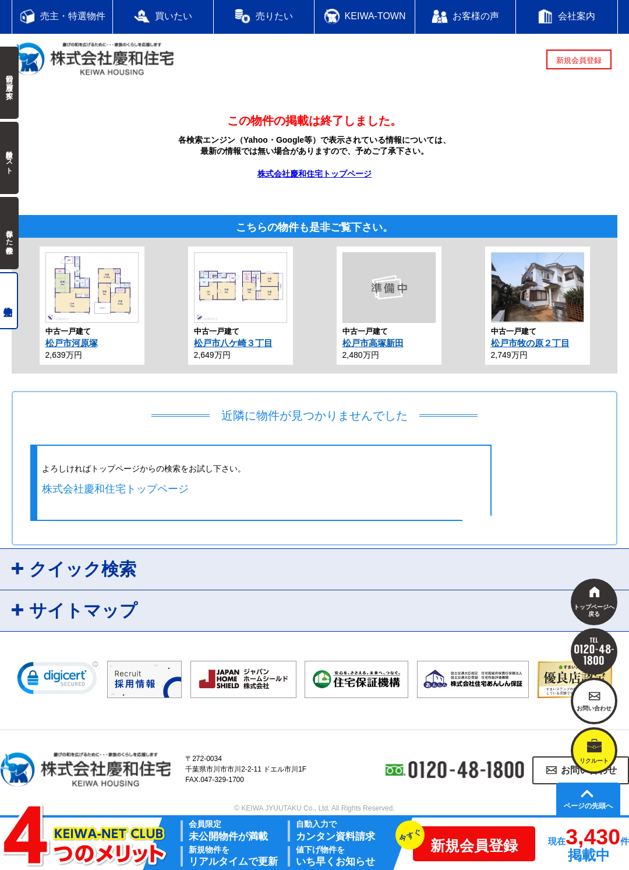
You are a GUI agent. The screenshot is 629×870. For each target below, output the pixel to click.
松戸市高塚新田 (373, 343)
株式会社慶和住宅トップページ (314, 173)
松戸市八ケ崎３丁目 (233, 343)
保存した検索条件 (9, 233)
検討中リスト (9, 158)
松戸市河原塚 (71, 343)
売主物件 (9, 300)
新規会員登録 (579, 60)
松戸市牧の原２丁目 (530, 343)
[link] (57, 680)
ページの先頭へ (588, 806)
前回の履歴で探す (9, 83)
